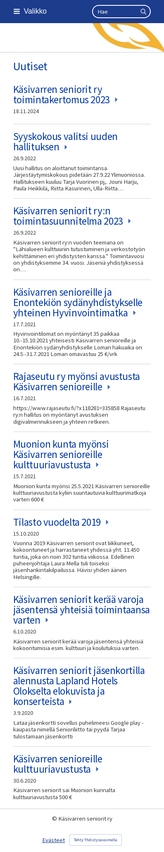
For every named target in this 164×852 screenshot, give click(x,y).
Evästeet (53, 840)
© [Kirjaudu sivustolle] (55, 818)
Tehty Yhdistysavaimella (95, 840)
